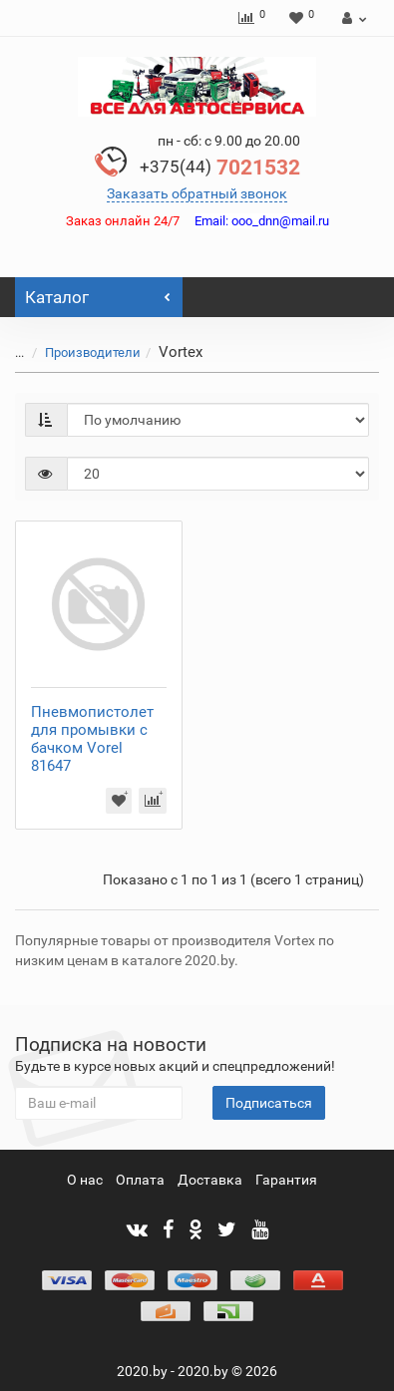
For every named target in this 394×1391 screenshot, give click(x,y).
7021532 (220, 167)
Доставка (210, 1180)
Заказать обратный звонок (197, 193)
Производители (81, 352)
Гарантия (286, 1180)
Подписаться (268, 1103)
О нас (85, 1180)
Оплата (140, 1180)
